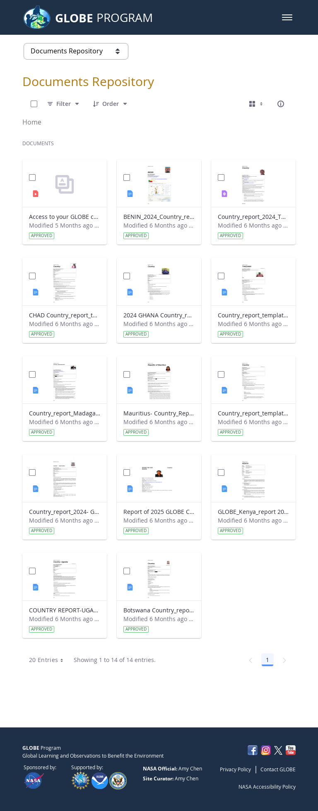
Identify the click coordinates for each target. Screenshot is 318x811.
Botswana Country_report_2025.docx (159, 610)
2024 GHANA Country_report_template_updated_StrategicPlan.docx (159, 315)
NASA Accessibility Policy (267, 786)
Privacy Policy (235, 769)
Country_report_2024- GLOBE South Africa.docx (64, 512)
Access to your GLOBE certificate (64, 217)
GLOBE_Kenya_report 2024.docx (253, 512)
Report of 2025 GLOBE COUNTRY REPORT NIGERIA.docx (159, 512)
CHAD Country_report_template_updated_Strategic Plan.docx (64, 315)
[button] (287, 17)
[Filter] (63, 103)
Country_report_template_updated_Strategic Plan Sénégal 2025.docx (253, 413)
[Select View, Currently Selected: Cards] (256, 103)
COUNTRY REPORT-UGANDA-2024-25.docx (64, 610)
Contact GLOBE (278, 769)
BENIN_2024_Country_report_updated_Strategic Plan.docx (159, 217)
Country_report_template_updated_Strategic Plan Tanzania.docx (253, 315)
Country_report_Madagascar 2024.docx (64, 413)
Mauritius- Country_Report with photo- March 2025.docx (159, 413)
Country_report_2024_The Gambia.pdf (253, 217)
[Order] (110, 103)
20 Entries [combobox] (49, 660)
